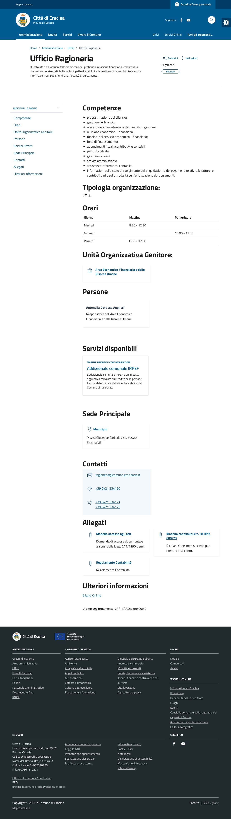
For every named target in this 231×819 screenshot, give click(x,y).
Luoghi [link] (174, 703)
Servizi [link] (67, 34)
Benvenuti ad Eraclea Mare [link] (186, 698)
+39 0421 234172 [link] (107, 507)
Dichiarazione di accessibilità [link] (135, 758)
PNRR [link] (16, 697)
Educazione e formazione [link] (80, 692)
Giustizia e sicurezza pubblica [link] (135, 658)
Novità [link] (52, 34)
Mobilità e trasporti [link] (129, 668)
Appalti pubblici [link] (74, 673)
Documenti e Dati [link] (22, 692)
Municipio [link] (100, 429)
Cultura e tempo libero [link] (78, 687)
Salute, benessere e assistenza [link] (136, 673)
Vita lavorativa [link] (126, 687)
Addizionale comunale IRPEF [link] (113, 368)
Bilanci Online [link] (92, 595)
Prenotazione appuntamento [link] (82, 754)
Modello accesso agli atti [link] (113, 533)
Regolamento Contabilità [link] (113, 562)
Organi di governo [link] (23, 658)
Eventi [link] (174, 707)
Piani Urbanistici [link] (22, 673)
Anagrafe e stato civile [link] (78, 668)
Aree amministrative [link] (24, 663)
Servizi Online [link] (173, 34)
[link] (226, 22)
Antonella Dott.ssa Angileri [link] (105, 307)
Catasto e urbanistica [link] (78, 683)
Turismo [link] (122, 683)
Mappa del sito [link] (21, 808)
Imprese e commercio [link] (130, 663)
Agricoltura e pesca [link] (76, 658)
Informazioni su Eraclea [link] (184, 688)
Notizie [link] (174, 658)
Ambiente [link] (71, 663)
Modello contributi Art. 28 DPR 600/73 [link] (188, 536)
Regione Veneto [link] (24, 4)
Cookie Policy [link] (126, 749)
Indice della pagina (36, 108)
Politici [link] (16, 683)
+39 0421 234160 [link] (107, 488)
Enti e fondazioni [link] (22, 678)
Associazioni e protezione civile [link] (189, 722)
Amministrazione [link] (30, 34)
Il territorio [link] (177, 693)
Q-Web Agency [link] (209, 803)
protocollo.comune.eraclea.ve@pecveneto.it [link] (38, 786)
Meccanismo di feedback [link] (132, 763)
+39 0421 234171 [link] (107, 502)
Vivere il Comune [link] (89, 34)
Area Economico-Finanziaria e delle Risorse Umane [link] (120, 271)
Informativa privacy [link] (129, 744)
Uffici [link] (156, 34)
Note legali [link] (124, 754)
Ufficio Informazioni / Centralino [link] (31, 778)
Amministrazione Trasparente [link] (83, 744)
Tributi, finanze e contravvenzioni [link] (109, 362)
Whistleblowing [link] (127, 768)
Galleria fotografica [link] (181, 727)
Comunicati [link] (177, 663)
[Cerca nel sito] (211, 20)
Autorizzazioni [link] (73, 678)
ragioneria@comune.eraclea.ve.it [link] (117, 474)
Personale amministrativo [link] (28, 687)
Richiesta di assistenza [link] (79, 763)
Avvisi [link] (174, 668)
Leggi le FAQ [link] (72, 749)
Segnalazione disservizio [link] (80, 758)
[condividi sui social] (170, 58)
